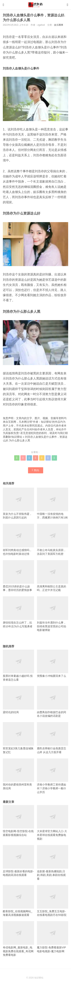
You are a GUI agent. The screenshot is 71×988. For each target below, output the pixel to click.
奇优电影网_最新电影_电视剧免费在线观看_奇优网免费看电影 (18, 938)
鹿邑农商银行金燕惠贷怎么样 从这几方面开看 (52, 738)
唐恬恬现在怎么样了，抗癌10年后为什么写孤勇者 (18, 612)
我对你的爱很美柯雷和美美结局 (18, 774)
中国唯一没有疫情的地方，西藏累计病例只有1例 (52, 503)
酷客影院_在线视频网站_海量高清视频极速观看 (18, 900)
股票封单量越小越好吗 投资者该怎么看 (18, 665)
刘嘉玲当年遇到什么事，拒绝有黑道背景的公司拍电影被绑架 (52, 614)
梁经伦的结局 (18, 700)
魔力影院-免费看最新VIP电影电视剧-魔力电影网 (52, 937)
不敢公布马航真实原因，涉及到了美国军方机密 (52, 539)
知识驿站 (17, 436)
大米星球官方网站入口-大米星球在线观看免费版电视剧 (52, 822)
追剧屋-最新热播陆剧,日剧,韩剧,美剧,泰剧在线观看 (52, 862)
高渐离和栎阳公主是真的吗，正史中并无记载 (52, 576)
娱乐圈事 (58, 25)
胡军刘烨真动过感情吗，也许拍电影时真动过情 (18, 539)
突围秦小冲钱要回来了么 (52, 663)
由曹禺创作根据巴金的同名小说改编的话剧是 (52, 701)
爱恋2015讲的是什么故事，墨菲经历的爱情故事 (18, 576)
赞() (35, 470)
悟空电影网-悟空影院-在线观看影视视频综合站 (18, 820)
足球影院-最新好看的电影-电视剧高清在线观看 (18, 860)
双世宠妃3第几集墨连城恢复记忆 (18, 738)
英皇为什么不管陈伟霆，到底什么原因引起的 (18, 503)
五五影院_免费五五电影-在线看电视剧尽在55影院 (52, 900)
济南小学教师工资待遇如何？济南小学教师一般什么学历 (52, 776)
